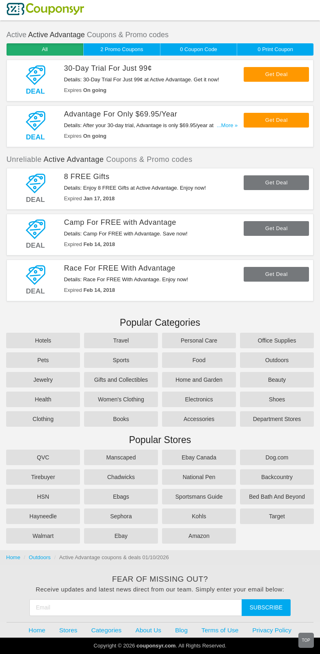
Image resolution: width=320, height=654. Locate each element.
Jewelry (43, 379)
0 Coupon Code (198, 49)
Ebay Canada (199, 457)
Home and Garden (199, 379)
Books (121, 419)
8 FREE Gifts (87, 176)
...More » (227, 125)
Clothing (43, 419)
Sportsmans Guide (199, 496)
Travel (121, 340)
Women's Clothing (121, 399)
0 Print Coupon (275, 49)
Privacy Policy (271, 630)
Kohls (199, 516)
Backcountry (277, 477)
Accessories (199, 419)
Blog (181, 630)
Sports (121, 360)
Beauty (277, 379)
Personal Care (199, 340)
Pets (43, 360)
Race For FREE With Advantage (120, 268)
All (45, 49)
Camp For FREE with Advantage (120, 222)
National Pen (198, 477)
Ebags (121, 496)
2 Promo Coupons (121, 49)
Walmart (43, 536)
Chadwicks (121, 477)
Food (199, 360)
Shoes (277, 399)
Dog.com (276, 457)
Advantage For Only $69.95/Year (121, 114)
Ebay (121, 536)
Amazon (199, 536)
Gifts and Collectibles (121, 379)
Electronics (199, 399)
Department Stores (277, 419)
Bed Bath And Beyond (277, 496)
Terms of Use (220, 630)
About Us (148, 630)
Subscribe (266, 607)
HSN (43, 496)
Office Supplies (277, 340)
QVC (43, 457)
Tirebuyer (43, 477)
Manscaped (121, 457)
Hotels (43, 340)
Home (13, 557)
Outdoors (277, 360)
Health (43, 399)
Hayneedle (43, 516)
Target (277, 516)
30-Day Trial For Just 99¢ (108, 68)
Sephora (121, 516)
